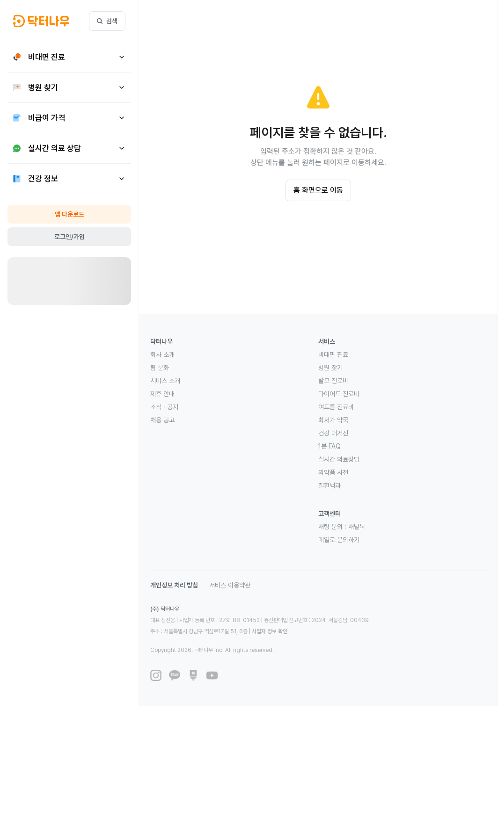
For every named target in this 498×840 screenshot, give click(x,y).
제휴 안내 (162, 394)
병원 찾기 (330, 367)
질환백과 (329, 485)
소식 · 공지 (164, 407)
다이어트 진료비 (338, 394)
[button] (41, 21)
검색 (107, 21)
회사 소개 (162, 354)
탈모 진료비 (333, 380)
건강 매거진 (333, 433)
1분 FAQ (329, 446)
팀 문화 (159, 367)
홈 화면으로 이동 (318, 190)
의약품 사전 (333, 472)
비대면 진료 (333, 354)
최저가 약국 (333, 420)
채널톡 (356, 526)
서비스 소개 (165, 380)
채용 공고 (162, 420)
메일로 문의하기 (338, 539)
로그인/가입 (69, 236)
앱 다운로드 (69, 214)
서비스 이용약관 (229, 585)
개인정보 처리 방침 (174, 585)
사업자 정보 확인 (269, 631)
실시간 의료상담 (338, 459)
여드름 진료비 (336, 407)
